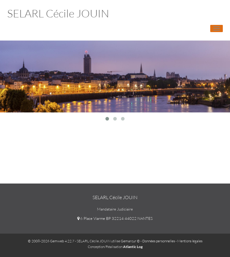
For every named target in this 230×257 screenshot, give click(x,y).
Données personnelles (158, 241)
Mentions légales (189, 241)
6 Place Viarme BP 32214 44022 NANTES (115, 218)
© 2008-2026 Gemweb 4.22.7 (51, 241)
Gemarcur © (130, 241)
